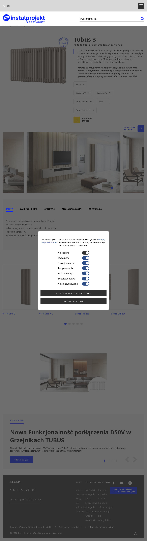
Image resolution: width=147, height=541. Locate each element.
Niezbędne (73, 253)
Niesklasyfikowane (73, 284)
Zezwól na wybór (73, 301)
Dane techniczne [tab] (28, 206)
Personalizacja (73, 273)
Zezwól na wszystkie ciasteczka (73, 293)
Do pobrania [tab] (95, 206)
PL (4, 3)
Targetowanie (73, 268)
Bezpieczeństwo (73, 278)
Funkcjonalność (73, 263)
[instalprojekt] (24, 14)
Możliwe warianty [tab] (71, 206)
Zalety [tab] (9, 206)
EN (8, 3)
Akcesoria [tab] (50, 206)
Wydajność (73, 258)
